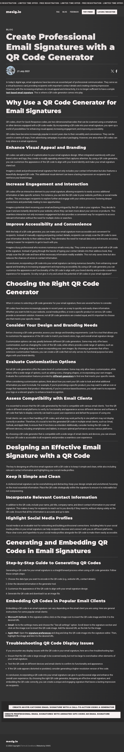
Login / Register (106, 7)
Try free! (88, 7)
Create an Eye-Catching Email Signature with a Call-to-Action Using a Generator (62, 707)
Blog (64, 8)
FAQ (57, 8)
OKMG (48, 746)
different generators (63, 376)
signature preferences (40, 633)
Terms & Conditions (28, 746)
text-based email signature (19, 92)
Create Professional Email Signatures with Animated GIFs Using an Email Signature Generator (57, 715)
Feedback (74, 8)
